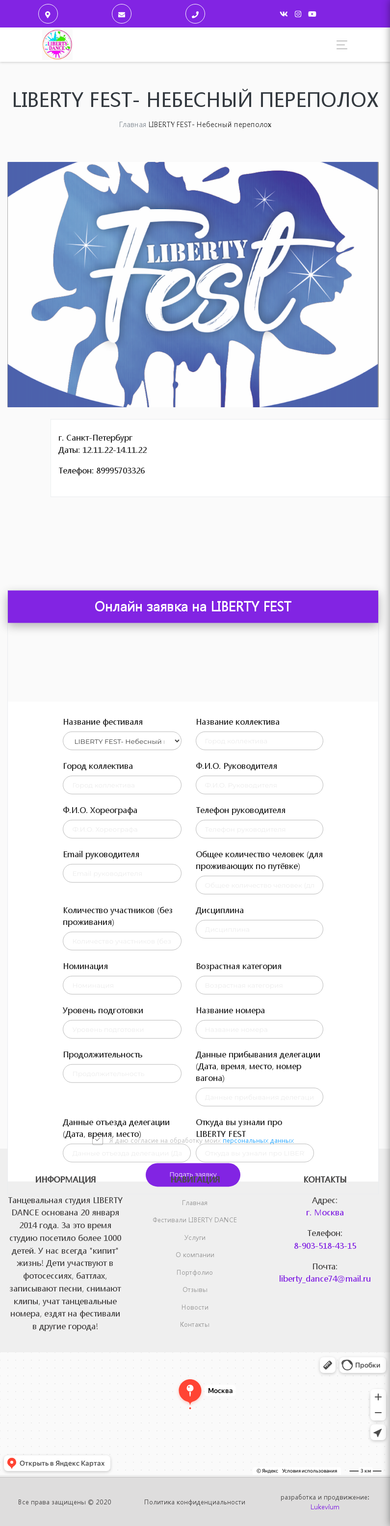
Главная (195, 1202)
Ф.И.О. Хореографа (100, 1030)
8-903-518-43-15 (325, 1245)
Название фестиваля (103, 941)
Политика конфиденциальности (194, 1501)
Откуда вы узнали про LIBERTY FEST (239, 1348)
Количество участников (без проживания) (118, 1136)
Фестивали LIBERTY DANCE (195, 1219)
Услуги (195, 1237)
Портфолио (195, 1272)
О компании (195, 1254)
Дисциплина (220, 1130)
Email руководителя (101, 1074)
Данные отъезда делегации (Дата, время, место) (116, 1348)
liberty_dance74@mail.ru (325, 1278)
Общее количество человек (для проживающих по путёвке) (259, 1080)
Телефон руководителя (241, 1030)
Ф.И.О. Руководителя (236, 985)
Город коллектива (98, 985)
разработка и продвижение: (325, 1501)
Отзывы (195, 1289)
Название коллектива (238, 941)
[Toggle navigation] (339, 45)
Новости (195, 1307)
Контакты (194, 1324)
